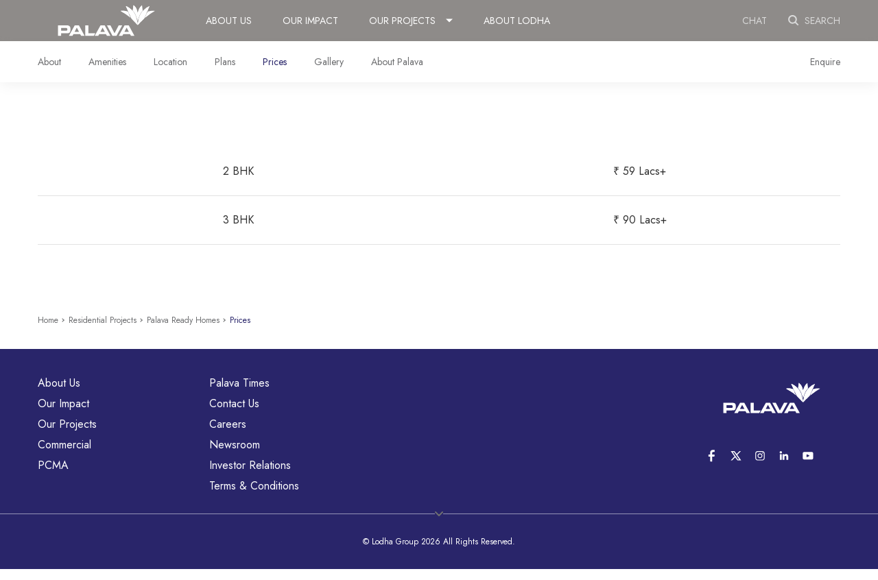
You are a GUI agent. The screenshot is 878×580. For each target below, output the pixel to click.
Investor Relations (250, 465)
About (49, 62)
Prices (275, 62)
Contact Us (234, 403)
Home (48, 320)
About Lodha (517, 20)
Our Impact (310, 20)
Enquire (825, 62)
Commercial (64, 444)
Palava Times (239, 383)
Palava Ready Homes (183, 320)
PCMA (53, 465)
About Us (229, 20)
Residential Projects (103, 320)
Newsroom (234, 444)
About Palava (397, 62)
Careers (227, 424)
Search (813, 20)
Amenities (107, 62)
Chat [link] (754, 20)
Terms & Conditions (254, 486)
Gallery (329, 62)
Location (170, 62)
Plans (225, 62)
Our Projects (402, 20)
